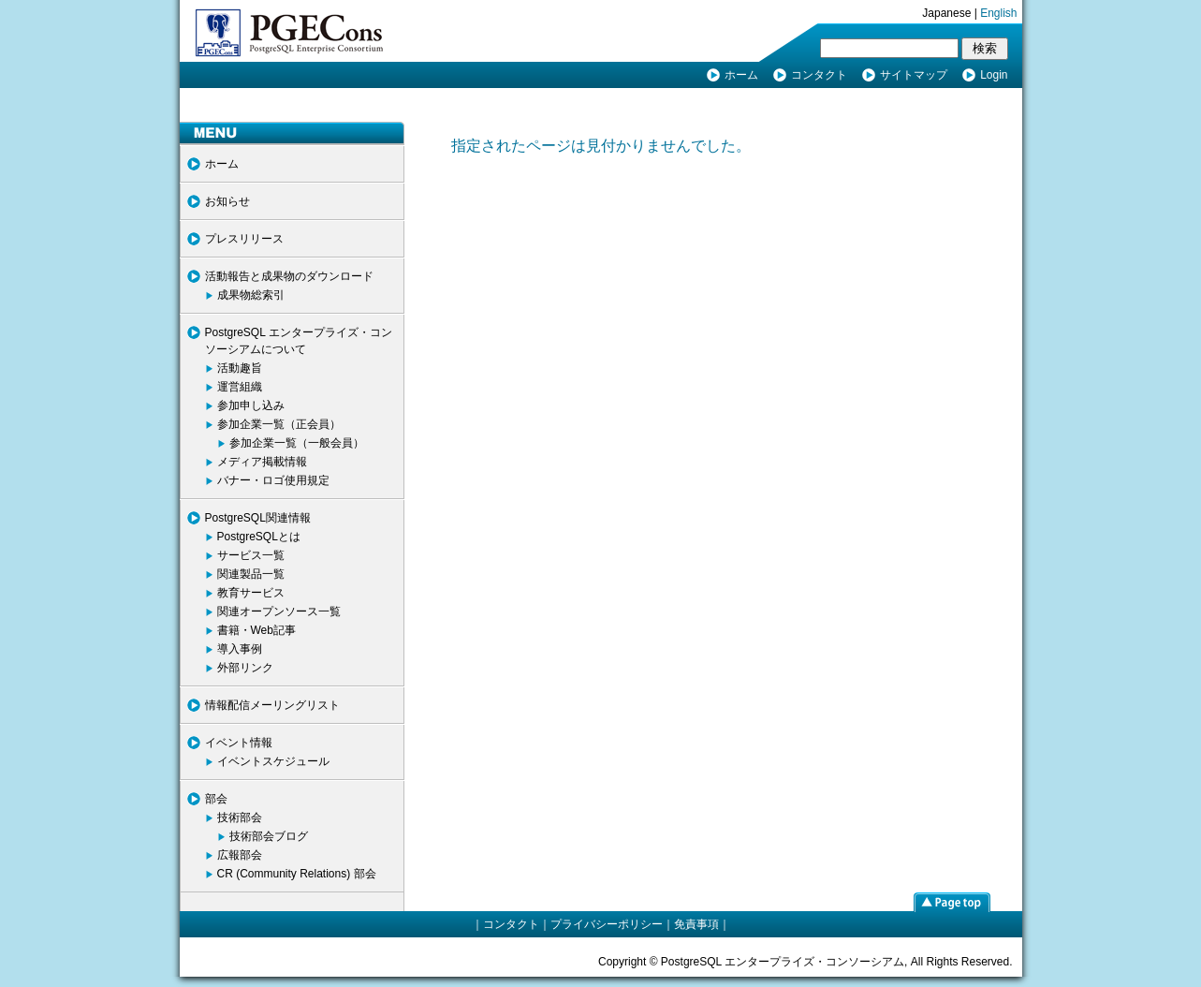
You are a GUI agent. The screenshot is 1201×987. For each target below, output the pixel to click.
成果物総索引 (251, 295)
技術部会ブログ (268, 836)
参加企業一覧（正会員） (279, 424)
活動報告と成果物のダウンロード (289, 276)
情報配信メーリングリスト (272, 705)
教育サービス (251, 592)
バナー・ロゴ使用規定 (273, 480)
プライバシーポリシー (606, 924)
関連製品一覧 (251, 574)
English (998, 13)
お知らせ (227, 201)
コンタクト (819, 74)
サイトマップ (913, 74)
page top (952, 901)
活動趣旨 (239, 368)
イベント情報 (238, 742)
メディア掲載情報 (262, 461)
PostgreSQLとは (258, 536)
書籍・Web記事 (256, 630)
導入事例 (239, 649)
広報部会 (239, 855)
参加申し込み (251, 405)
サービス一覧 (251, 555)
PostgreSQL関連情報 (258, 517)
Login (993, 74)
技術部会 (239, 817)
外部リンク (245, 667)
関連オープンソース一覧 (279, 611)
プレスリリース (244, 238)
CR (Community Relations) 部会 (296, 873)
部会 (216, 798)
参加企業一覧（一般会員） (296, 442)
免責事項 (696, 924)
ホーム (741, 74)
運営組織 (239, 386)
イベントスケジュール (273, 761)
